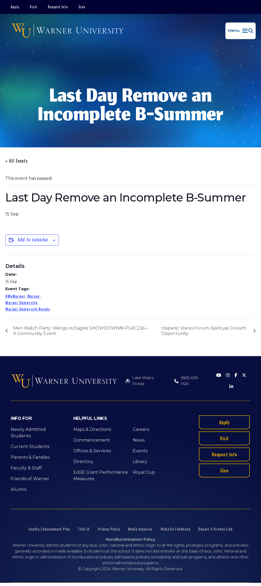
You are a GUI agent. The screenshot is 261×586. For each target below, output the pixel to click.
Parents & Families (30, 457)
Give (82, 6)
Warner (33, 296)
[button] (240, 31)
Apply (15, 6)
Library (140, 461)
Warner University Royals (27, 309)
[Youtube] (218, 375)
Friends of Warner (30, 478)
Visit (33, 6)
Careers (141, 429)
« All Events (16, 161)
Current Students (30, 446)
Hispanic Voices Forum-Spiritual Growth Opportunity (203, 331)
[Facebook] (235, 375)
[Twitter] (244, 375)
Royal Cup (144, 472)
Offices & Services (92, 450)
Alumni (18, 489)
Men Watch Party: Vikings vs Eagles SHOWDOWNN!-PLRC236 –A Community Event (80, 331)
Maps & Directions (92, 429)
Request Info (58, 6)
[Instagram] (228, 375)
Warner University (21, 302)
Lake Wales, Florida (143, 380)
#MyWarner (15, 296)
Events (140, 450)
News (139, 440)
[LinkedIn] (231, 387)
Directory (83, 461)
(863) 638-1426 (190, 380)
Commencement (91, 440)
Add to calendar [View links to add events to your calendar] (33, 239)
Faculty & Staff (26, 468)
